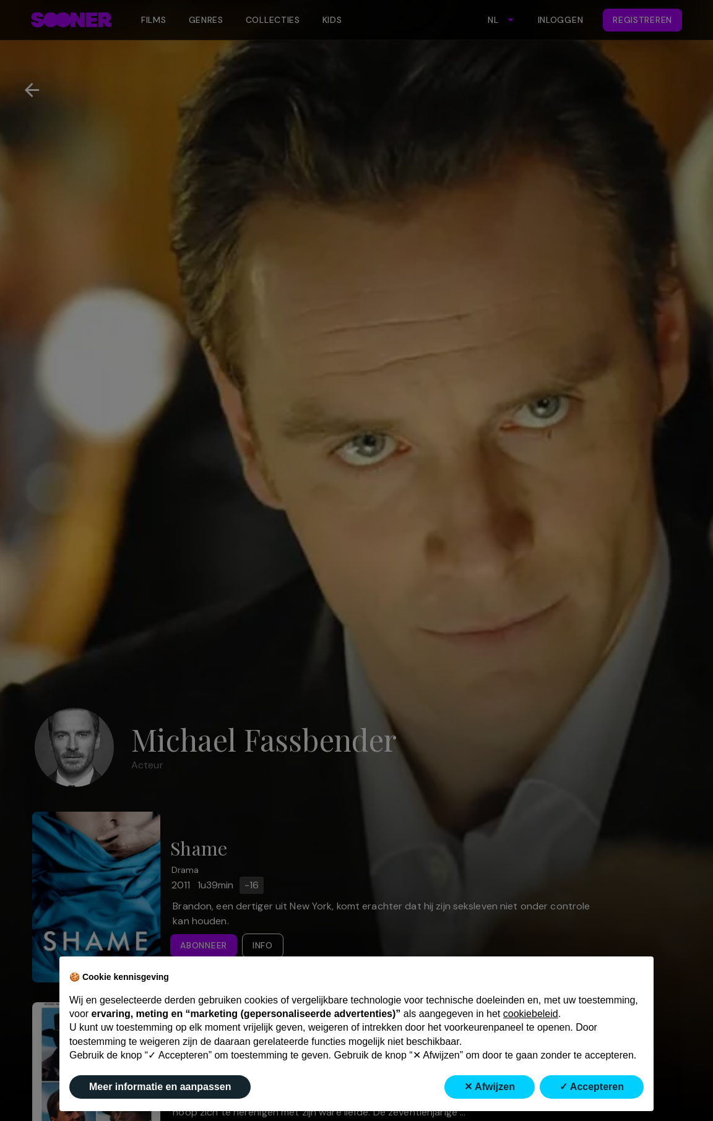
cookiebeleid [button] (530, 1013)
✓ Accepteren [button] (592, 1086)
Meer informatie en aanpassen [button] (160, 1086)
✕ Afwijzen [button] (489, 1086)
